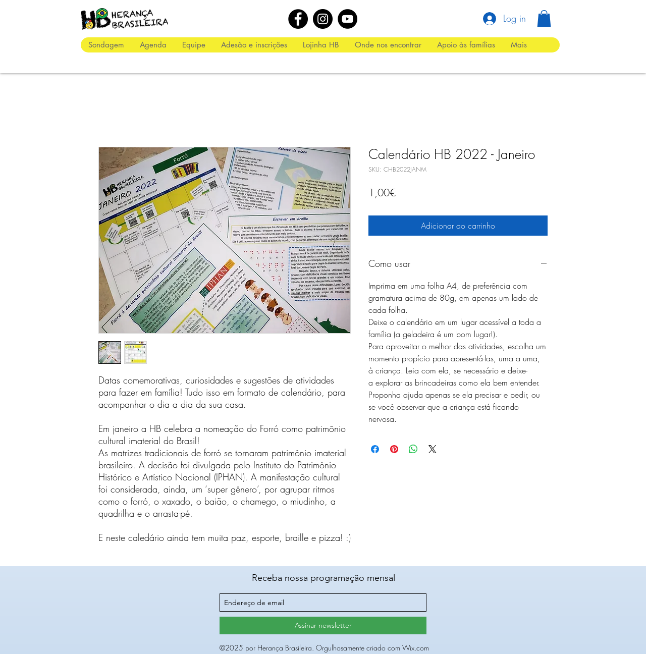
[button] (544, 18)
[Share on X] (432, 449)
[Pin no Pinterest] (394, 449)
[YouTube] (347, 19)
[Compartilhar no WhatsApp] (413, 449)
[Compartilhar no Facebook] (375, 449)
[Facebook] (298, 19)
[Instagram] (323, 19)
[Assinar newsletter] (323, 625)
